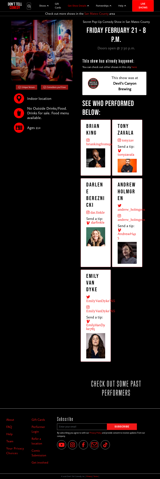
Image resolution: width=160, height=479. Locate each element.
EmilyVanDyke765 (95, 325)
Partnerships (102, 5)
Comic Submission (39, 453)
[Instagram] (72, 444)
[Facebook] (83, 444)
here (134, 67)
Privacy (89, 476)
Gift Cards (58, 5)
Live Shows (143, 5)
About (10, 420)
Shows (42, 5)
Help (120, 5)
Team (9, 441)
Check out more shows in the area (80, 13)
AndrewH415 (127, 234)
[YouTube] (61, 444)
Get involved (40, 462)
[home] (15, 5)
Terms (95, 476)
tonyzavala (126, 153)
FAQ (9, 427)
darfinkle (95, 222)
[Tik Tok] (105, 444)
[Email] (94, 444)
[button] (44, 6)
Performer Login (38, 429)
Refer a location (37, 441)
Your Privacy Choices (15, 451)
